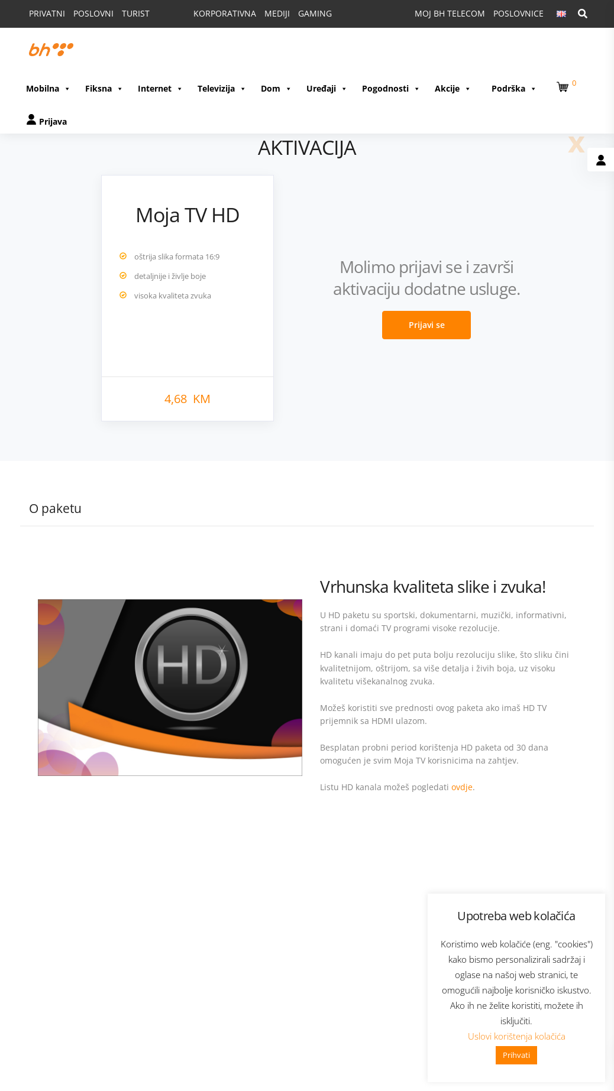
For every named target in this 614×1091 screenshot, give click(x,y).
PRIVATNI (47, 13)
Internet (160, 88)
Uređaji (327, 88)
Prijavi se (427, 324)
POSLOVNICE (518, 13)
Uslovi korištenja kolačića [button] (516, 1036)
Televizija (222, 88)
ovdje (462, 787)
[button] (564, 85)
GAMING (315, 13)
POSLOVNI (93, 13)
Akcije (453, 88)
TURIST (136, 13)
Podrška (514, 88)
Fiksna (104, 88)
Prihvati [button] (516, 1055)
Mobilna (48, 88)
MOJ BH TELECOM (450, 13)
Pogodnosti (391, 88)
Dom (276, 88)
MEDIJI (277, 13)
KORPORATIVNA (224, 13)
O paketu (55, 508)
